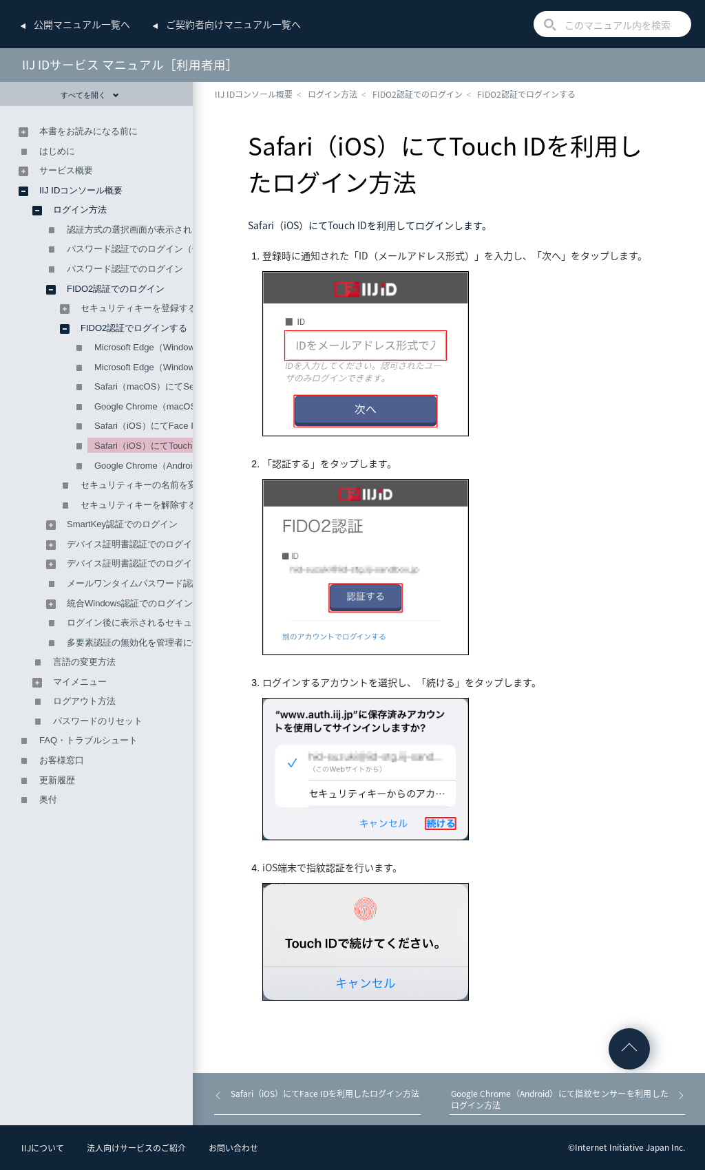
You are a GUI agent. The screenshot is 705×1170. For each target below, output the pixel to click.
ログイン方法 (332, 94)
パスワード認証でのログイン (125, 269)
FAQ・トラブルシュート (88, 740)
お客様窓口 (61, 760)
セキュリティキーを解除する (139, 505)
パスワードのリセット (98, 721)
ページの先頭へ (629, 1049)
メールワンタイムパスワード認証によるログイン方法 (174, 583)
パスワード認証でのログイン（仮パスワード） (161, 249)
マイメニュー (80, 682)
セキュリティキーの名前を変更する (152, 485)
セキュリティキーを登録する (139, 308)
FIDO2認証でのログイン (417, 94)
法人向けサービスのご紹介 (136, 1148)
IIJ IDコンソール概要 (254, 94)
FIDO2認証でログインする (526, 94)
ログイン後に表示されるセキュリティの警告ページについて (187, 622)
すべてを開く (90, 95)
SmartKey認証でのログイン (122, 524)
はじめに (57, 151)
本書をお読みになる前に (88, 131)
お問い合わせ (233, 1148)
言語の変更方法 (84, 662)
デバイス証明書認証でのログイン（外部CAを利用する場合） (189, 563)
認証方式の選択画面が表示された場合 (143, 229)
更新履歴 (57, 780)
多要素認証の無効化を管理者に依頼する (147, 642)
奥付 (48, 799)
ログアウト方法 (84, 701)
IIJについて (42, 1148)
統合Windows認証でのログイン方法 (139, 603)
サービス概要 (66, 170)
